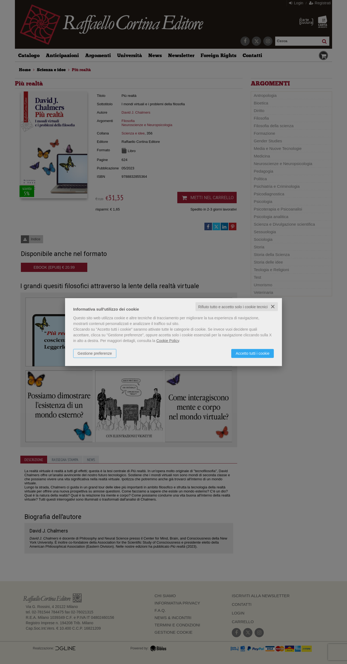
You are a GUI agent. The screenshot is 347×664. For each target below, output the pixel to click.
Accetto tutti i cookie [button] (252, 353)
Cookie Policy (167, 340)
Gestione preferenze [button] (95, 353)
